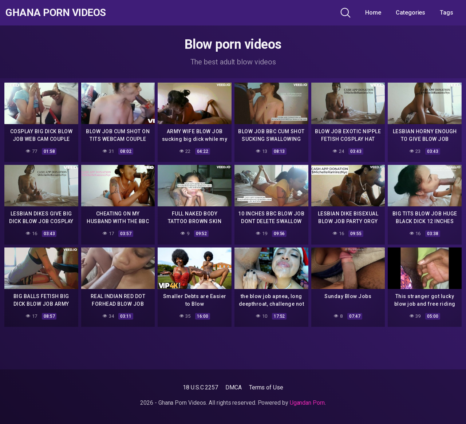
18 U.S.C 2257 (200, 387)
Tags (446, 12)
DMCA (233, 387)
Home (373, 12)
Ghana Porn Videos (55, 13)
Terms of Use (266, 387)
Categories (410, 12)
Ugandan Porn (307, 402)
